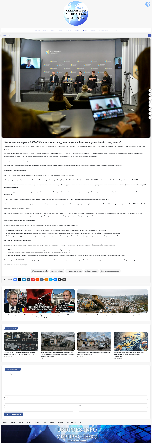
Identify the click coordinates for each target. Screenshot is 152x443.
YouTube (93, 30)
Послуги (114, 30)
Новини (37, 30)
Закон (60, 30)
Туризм (85, 30)
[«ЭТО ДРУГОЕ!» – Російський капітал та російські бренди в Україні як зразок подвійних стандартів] (21, 341)
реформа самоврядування (110, 271)
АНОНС (45, 30)
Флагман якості (103, 30)
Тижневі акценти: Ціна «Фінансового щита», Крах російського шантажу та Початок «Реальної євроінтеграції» (129, 354)
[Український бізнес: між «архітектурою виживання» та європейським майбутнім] (94, 341)
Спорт (77, 30)
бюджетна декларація (40, 271)
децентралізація (57, 271)
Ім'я (6, 398)
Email (6, 406)
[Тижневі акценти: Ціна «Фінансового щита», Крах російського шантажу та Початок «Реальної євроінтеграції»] (131, 341)
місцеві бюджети (91, 271)
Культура (68, 30)
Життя (53, 30)
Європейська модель (75, 271)
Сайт (80, 406)
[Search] (149, 35)
